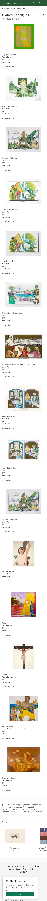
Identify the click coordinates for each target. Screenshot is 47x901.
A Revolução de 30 (10, 209)
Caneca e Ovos (8, 778)
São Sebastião (8, 571)
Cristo (4, 674)
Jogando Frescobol (10, 54)
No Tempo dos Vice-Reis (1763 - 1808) (19, 364)
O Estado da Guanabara (12, 313)
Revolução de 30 (9, 261)
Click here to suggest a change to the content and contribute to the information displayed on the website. (22, 808)
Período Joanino (9, 416)
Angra (4, 623)
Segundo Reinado (9, 158)
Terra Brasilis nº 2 (10, 726)
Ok (20, 894)
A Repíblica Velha (9, 106)
